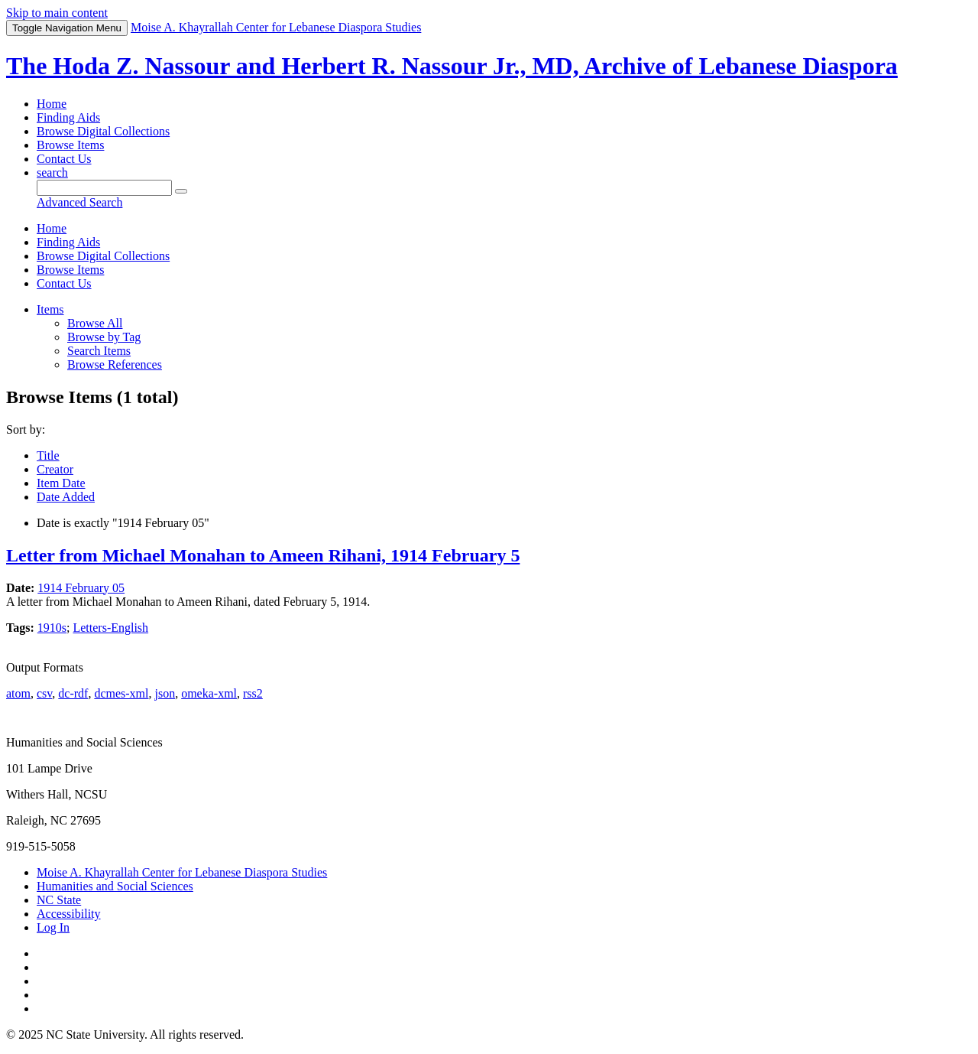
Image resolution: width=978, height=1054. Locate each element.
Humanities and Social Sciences (115, 886)
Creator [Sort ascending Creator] (55, 469)
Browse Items (70, 144)
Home (51, 103)
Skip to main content (57, 12)
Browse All (94, 323)
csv (44, 693)
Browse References (114, 364)
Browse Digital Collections (103, 131)
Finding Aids (68, 117)
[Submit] (181, 191)
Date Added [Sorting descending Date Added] (66, 496)
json (164, 693)
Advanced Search (79, 202)
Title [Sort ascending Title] (48, 455)
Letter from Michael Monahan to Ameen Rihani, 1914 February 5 (263, 555)
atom (18, 693)
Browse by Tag (104, 336)
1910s (51, 627)
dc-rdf (73, 693)
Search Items (99, 350)
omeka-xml (209, 693)
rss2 (253, 693)
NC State (59, 899)
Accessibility (69, 913)
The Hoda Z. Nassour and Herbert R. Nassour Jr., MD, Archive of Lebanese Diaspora (452, 66)
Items (50, 309)
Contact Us (64, 158)
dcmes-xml (121, 693)
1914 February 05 (81, 587)
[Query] (104, 188)
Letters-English (110, 627)
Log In (53, 927)
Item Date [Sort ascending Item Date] (61, 483)
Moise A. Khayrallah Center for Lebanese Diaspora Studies (182, 872)
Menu (66, 28)
